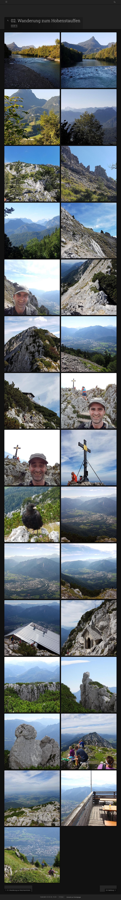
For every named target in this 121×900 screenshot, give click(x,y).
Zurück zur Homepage (74, 897)
